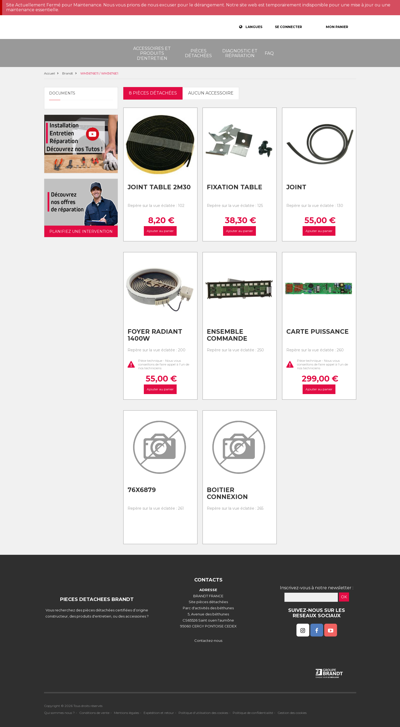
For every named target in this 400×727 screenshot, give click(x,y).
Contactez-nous (208, 640)
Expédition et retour (159, 713)
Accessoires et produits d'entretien (152, 53)
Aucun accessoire (210, 93)
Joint (296, 187)
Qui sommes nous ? (59, 713)
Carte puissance (317, 331)
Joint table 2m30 (159, 187)
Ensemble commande (227, 335)
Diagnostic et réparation (240, 53)
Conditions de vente (94, 713)
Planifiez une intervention (81, 231)
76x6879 (142, 489)
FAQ (269, 53)
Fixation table (234, 187)
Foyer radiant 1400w (155, 335)
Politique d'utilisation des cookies (203, 713)
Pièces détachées (198, 53)
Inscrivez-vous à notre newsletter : (316, 587)
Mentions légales (126, 713)
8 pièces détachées (153, 93)
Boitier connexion (227, 493)
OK (344, 597)
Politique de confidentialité (253, 713)
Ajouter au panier (160, 231)
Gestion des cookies (292, 713)
